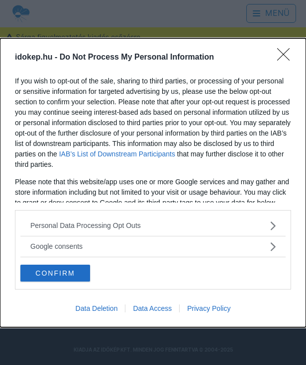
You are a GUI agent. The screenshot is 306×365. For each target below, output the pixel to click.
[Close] (286, 57)
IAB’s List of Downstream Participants (117, 154)
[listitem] (153, 225)
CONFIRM (55, 273)
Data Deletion (97, 308)
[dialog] (153, 182)
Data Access (152, 308)
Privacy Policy (208, 308)
